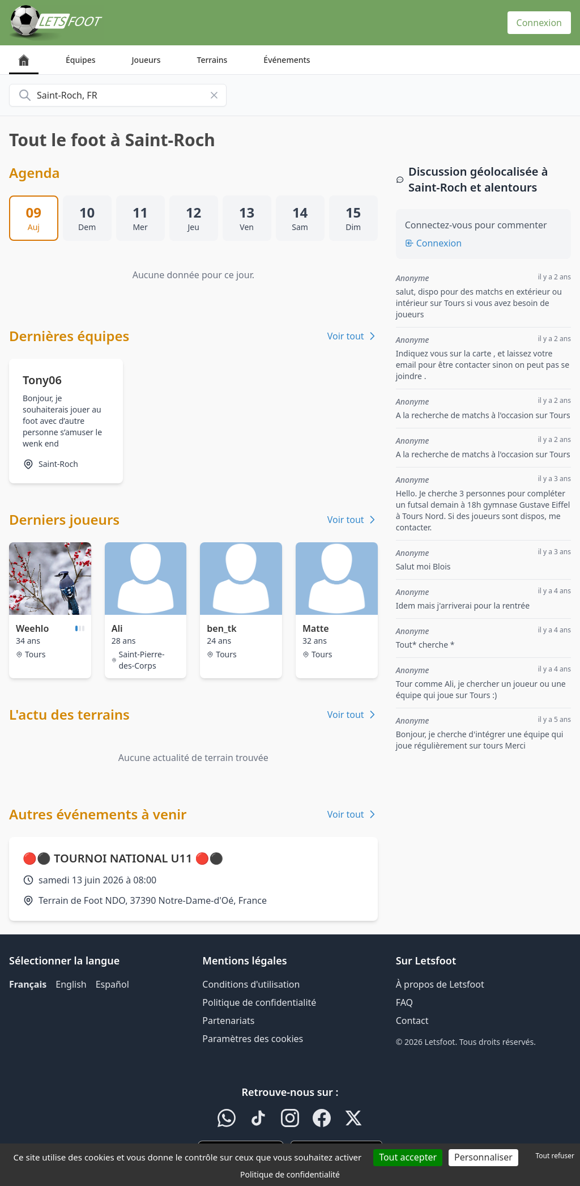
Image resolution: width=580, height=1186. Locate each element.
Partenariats (228, 1020)
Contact (412, 1020)
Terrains (212, 59)
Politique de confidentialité (259, 1002)
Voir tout (352, 336)
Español (112, 984)
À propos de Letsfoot (440, 984)
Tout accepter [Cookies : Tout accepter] (408, 1157)
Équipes (81, 59)
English (71, 984)
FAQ (404, 1002)
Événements (286, 59)
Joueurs (146, 59)
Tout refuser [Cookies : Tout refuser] (555, 1156)
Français (27, 984)
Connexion (539, 22)
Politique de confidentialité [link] (290, 1174)
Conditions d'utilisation (251, 984)
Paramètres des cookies (252, 1038)
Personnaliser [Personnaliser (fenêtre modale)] (483, 1157)
